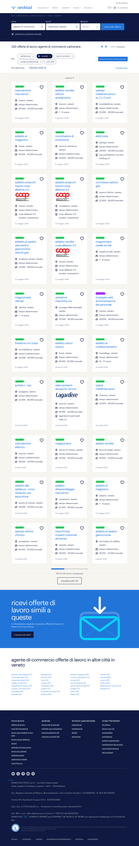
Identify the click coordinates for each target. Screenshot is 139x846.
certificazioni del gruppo (112, 744)
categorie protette (19, 759)
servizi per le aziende (50, 725)
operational (77, 725)
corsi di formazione (19, 729)
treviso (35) (105, 674)
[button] (45, 68)
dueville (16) (16, 694)
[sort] (120, 45)
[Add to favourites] (41, 87)
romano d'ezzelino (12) (80, 677)
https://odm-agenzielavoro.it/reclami (33, 830)
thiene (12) (74, 694)
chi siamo (89, 8)
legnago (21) (46, 674)
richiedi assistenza (122, 3)
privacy (14, 839)
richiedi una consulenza (52, 729)
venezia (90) (105, 677)
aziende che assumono (21, 747)
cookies (39, 839)
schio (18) (74, 691)
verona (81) (105, 680)
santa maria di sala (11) (80, 686)
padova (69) (46, 694)
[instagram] (33, 774)
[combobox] (28, 26)
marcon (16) (46, 677)
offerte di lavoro (23, 15)
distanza (84, 21)
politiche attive (17, 755)
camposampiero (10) (20, 680)
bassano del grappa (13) (21, 674)
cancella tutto (122, 68)
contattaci (26, 839)
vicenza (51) (105, 683)
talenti (55, 8)
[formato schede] (106, 46)
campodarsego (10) (19, 677)
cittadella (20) (17, 691)
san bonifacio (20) (78, 683)
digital (74, 733)
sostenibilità (107, 733)
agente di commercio (38, 15)
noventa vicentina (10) (50, 691)
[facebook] (23, 774)
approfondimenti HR (50, 733)
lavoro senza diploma (20, 739)
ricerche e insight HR (50, 736)
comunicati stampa (110, 748)
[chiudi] (42, 27)
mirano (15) (46, 683)
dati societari (107, 752)
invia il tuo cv (17, 763)
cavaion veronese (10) (20, 688)
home (13, 15)
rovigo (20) (75, 680)
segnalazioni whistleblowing (59, 839)
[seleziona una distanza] (90, 26)
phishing (79, 839)
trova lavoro (43, 8)
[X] (18, 774)
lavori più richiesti (19, 751)
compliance (107, 736)
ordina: (113, 46)
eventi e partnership (110, 740)
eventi (14, 743)
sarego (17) (75, 688)
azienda (66, 8)
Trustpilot (11, 780)
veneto (50, 15)
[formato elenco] (102, 46)
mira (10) (44, 680)
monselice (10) (47, 686)
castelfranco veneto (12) (21, 686)
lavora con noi (108, 729)
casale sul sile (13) (19, 683)
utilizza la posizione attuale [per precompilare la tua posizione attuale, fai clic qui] (28, 34)
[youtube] (28, 774)
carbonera (58, 15)
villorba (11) (105, 688)
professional (77, 729)
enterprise (76, 736)
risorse (77, 8)
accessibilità (93, 839)
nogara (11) (45, 688)
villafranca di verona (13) (110, 686)
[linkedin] (13, 774)
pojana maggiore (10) (79, 674)
